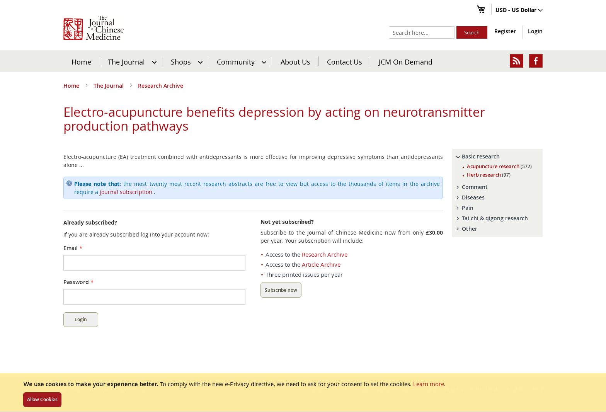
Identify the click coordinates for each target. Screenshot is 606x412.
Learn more (428, 384)
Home (81, 61)
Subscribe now (281, 290)
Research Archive (160, 85)
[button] (519, 10)
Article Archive (321, 264)
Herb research (489, 174)
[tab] (497, 156)
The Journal (109, 85)
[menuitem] (131, 61)
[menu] (303, 61)
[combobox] (421, 32)
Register (505, 31)
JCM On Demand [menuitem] (405, 61)
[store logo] (93, 27)
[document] (303, 392)
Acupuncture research (499, 166)
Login (535, 31)
